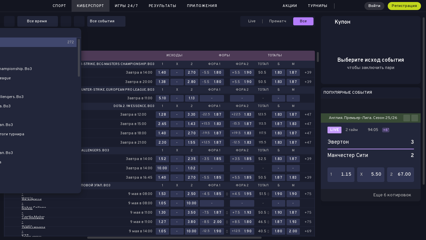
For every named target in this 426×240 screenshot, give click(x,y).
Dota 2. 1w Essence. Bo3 (133, 106)
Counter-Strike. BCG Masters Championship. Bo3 (110, 64)
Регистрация (404, 6)
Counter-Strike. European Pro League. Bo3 (115, 90)
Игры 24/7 (126, 6)
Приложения (202, 6)
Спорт (59, 6)
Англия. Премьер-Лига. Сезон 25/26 (363, 118)
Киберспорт (90, 6)
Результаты (162, 6)
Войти (374, 6)
